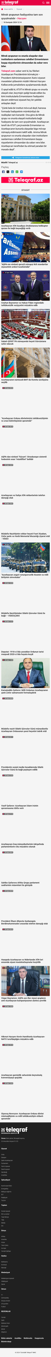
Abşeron (4, 1332)
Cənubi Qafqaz (6, 1251)
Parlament (4, 1163)
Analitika (4, 1175)
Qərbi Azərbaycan (7, 1160)
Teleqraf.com (8, 71)
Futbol (3, 1306)
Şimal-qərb (4, 1326)
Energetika (4, 1189)
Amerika (4, 1239)
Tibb (2, 1220)
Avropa (3, 1248)
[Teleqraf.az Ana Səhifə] (10, 3)
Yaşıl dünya (5, 1217)
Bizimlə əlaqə (6, 1342)
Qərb (2, 1320)
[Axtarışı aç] (43, 3)
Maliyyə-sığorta (6, 1191)
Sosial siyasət (5, 1211)
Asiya (3, 1242)
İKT (2, 1194)
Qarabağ (4, 1172)
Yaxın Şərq (4, 1245)
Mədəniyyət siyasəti (7, 1278)
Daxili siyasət (5, 1169)
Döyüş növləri (5, 1301)
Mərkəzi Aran (5, 1323)
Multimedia (28, 1338)
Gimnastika (5, 1298)
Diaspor (3, 1157)
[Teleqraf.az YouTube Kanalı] (25, 179)
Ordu (2, 1154)
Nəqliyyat (4, 1197)
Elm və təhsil (5, 1214)
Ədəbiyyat (4, 1281)
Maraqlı (3, 1268)
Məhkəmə (4, 1262)
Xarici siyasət (5, 1166)
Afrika (3, 1236)
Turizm (3, 1200)
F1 (2, 1295)
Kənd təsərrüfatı (6, 1186)
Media (3, 1223)
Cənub (3, 1317)
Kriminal (4, 1265)
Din (2, 1226)
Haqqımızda (39, 1338)
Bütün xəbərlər (6, 1338)
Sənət (3, 1284)
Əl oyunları (4, 1304)
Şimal (3, 1329)
